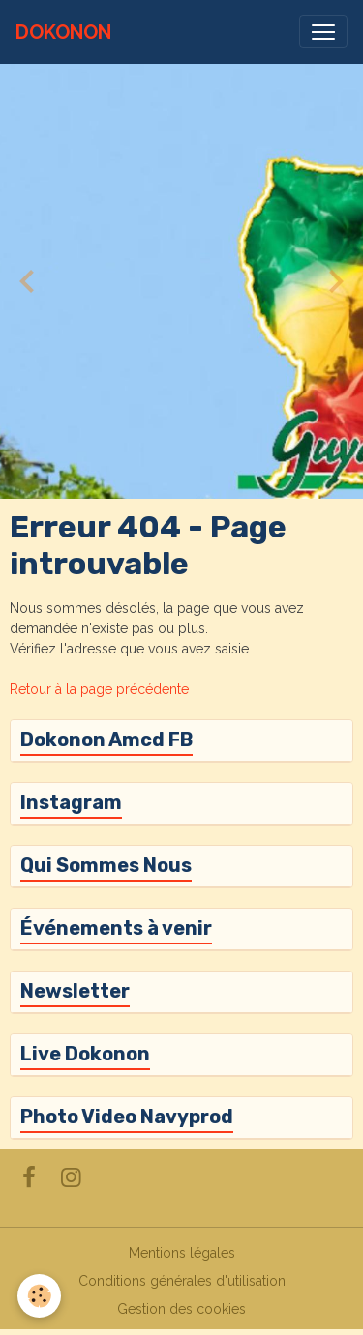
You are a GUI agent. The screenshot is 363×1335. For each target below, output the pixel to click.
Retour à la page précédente (99, 689)
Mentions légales (182, 1253)
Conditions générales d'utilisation (182, 1281)
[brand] (63, 31)
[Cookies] (39, 1296)
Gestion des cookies (181, 1309)
